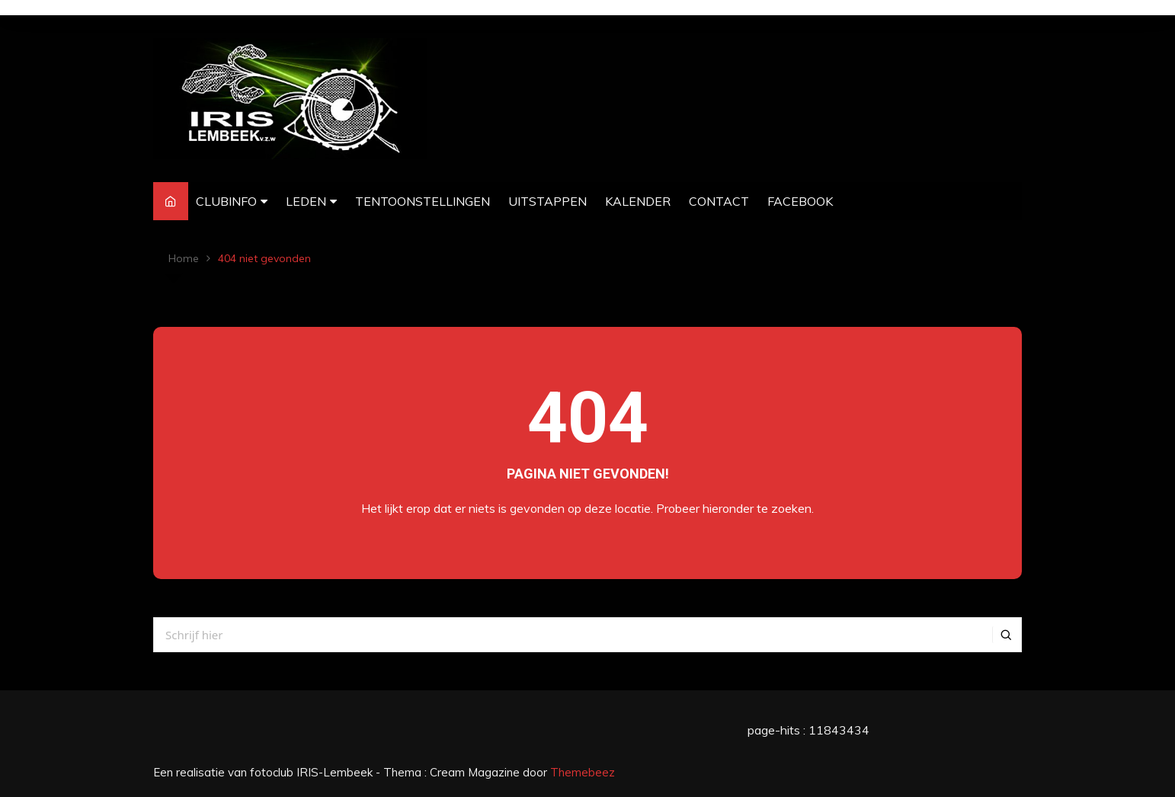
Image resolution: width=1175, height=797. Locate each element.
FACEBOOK (800, 201)
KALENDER (638, 201)
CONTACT (719, 201)
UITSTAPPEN (547, 201)
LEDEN (306, 201)
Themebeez (582, 772)
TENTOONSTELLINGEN (422, 201)
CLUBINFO (226, 201)
